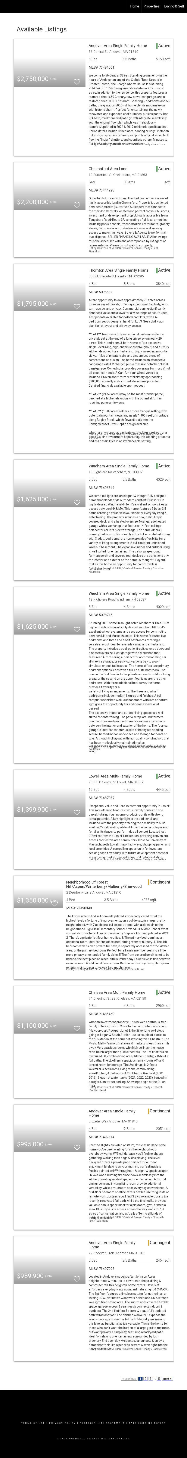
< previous (129, 1378)
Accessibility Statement (102, 1423)
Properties (152, 6)
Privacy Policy (62, 1423)
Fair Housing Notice (147, 1423)
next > (167, 1378)
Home (134, 6)
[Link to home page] (5, 6)
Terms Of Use (33, 1423)
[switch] (77, 80)
